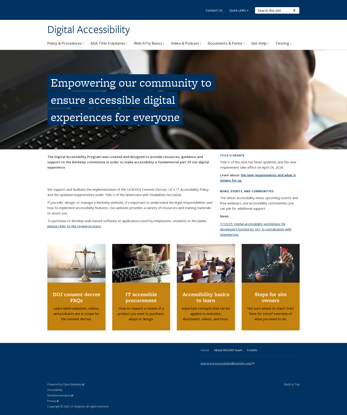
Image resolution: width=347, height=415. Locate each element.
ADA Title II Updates (109, 43)
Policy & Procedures (65, 43)
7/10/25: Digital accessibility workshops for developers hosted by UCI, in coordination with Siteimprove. (255, 229)
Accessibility (55, 390)
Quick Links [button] (239, 10)
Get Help (260, 43)
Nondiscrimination (60, 395)
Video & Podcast (186, 43)
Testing (283, 43)
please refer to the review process (74, 226)
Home (205, 350)
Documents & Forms (226, 43)
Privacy (53, 401)
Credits (252, 350)
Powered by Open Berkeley (65, 384)
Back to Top (292, 384)
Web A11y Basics (149, 43)
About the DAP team (228, 350)
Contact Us (214, 10)
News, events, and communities (247, 191)
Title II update (232, 155)
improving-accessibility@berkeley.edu (227, 363)
